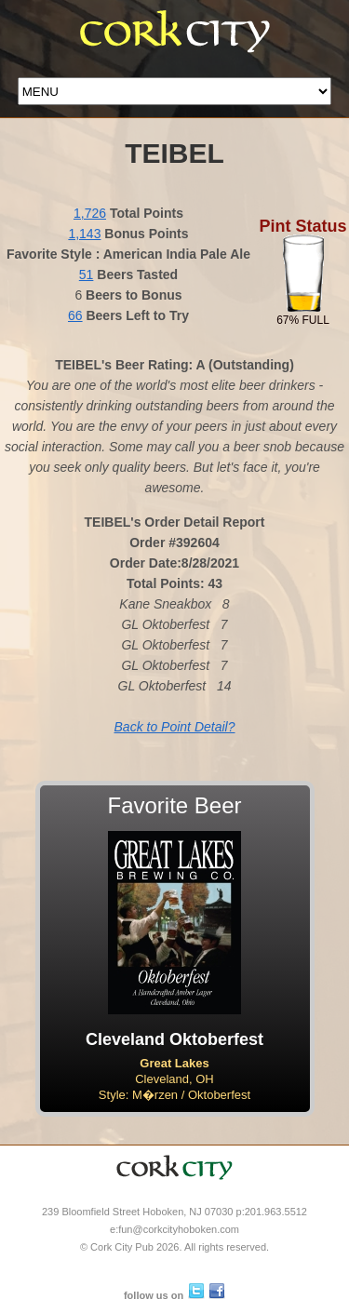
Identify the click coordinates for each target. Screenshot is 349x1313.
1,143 (84, 233)
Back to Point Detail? (174, 726)
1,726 (90, 213)
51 (86, 274)
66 (75, 315)
